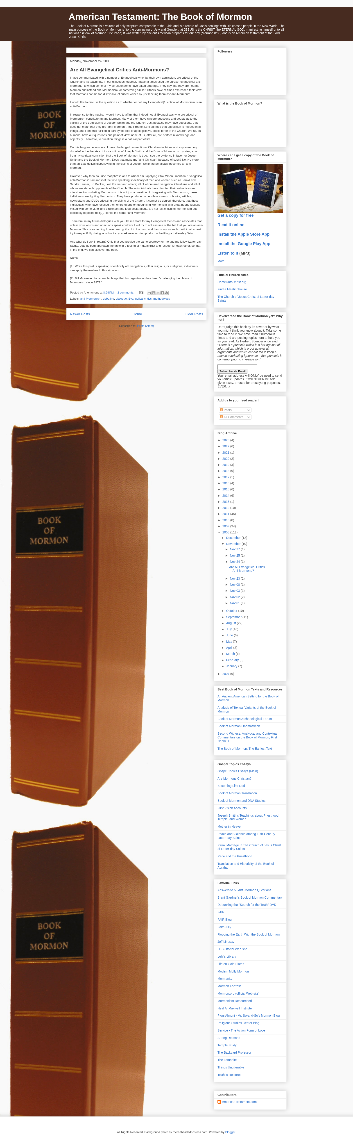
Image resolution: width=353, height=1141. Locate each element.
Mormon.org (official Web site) (238, 993)
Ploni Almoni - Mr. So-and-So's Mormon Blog (248, 1015)
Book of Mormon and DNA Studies (241, 800)
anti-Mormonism (90, 298)
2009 (226, 526)
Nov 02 (235, 597)
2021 (226, 452)
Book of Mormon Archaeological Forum (244, 719)
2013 (226, 501)
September (234, 617)
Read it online (230, 225)
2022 (226, 446)
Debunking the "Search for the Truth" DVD (246, 904)
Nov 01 (235, 603)
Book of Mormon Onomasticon (238, 726)
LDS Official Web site (232, 949)
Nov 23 (235, 578)
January (232, 666)
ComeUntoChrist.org (231, 282)
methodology (161, 298)
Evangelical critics (140, 298)
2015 (226, 489)
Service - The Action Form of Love (241, 1030)
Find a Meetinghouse (232, 289)
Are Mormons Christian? (234, 778)
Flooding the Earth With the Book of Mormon (248, 934)
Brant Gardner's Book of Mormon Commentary (250, 897)
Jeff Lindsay (225, 941)
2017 (226, 477)
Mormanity (224, 978)
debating (108, 298)
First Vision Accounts (232, 808)
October (232, 611)
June (230, 635)
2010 (226, 520)
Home (137, 314)
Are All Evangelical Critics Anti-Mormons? (119, 70)
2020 (226, 458)
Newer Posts (80, 314)
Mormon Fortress (229, 986)
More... (222, 261)
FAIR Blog (224, 919)
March (231, 654)
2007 (226, 674)
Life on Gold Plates (230, 964)
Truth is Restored (229, 1075)
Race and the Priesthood (234, 856)
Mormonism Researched (234, 1001)
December (233, 538)
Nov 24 (235, 561)
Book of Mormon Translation (237, 793)
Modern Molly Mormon (233, 971)
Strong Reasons (228, 1038)
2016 (226, 483)
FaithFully (224, 927)
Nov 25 (235, 555)
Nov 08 (235, 584)
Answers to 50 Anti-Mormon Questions (244, 890)
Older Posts (194, 314)
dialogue (121, 298)
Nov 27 (235, 549)
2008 (226, 532)
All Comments (231, 417)
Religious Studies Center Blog (238, 1023)
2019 (226, 465)
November (233, 544)
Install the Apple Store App (243, 234)
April (229, 647)
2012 (226, 508)
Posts (226, 410)
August (231, 623)
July (229, 629)
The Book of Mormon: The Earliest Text (244, 748)
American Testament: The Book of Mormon (160, 17)
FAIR (220, 912)
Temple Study (227, 1045)
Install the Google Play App (243, 243)
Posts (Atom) (145, 326)
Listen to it (227, 253)
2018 (226, 471)
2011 (226, 514)
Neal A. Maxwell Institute (234, 1008)
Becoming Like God (231, 786)
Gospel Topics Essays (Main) (237, 771)
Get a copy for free (235, 215)
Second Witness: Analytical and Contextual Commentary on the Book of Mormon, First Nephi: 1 (247, 737)
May (229, 641)
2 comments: (126, 292)
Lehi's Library (226, 956)
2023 (226, 440)
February (233, 660)
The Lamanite (227, 1060)
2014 (226, 495)
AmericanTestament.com (239, 1102)
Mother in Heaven (229, 826)
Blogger (230, 1132)
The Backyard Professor (234, 1052)
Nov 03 (235, 590)
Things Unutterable (230, 1067)
